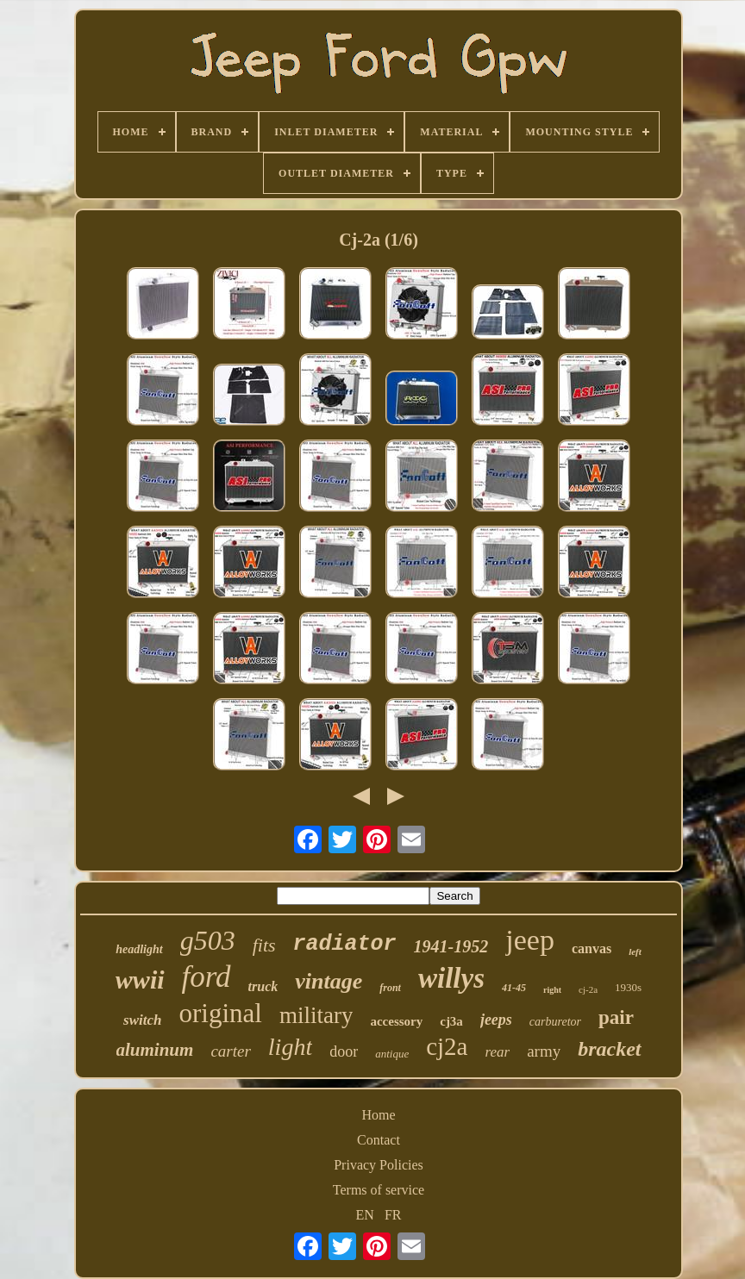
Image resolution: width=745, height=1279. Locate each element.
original (220, 1013)
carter (230, 1051)
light (290, 1046)
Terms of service (378, 1189)
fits (264, 945)
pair (616, 1017)
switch (142, 1020)
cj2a (446, 1046)
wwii (140, 979)
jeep (529, 940)
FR (393, 1214)
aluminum (155, 1049)
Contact (378, 1139)
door (343, 1051)
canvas (591, 948)
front (390, 988)
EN (365, 1214)
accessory (396, 1021)
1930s (628, 987)
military (316, 1015)
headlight (139, 949)
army (543, 1051)
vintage (328, 981)
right (552, 990)
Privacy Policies (378, 1164)
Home (378, 1114)
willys (451, 978)
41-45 (514, 988)
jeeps (496, 1019)
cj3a (451, 1021)
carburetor (555, 1021)
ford (206, 977)
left (635, 951)
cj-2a (588, 989)
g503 (207, 940)
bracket (609, 1049)
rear (497, 1052)
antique (392, 1053)
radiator (345, 944)
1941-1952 (451, 946)
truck (263, 986)
